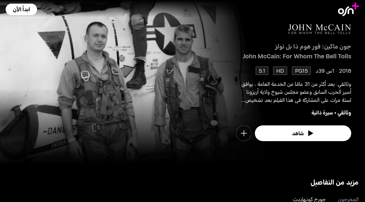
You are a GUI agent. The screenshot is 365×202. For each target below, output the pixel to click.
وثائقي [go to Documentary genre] (344, 112)
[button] (21, 9)
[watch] (303, 133)
